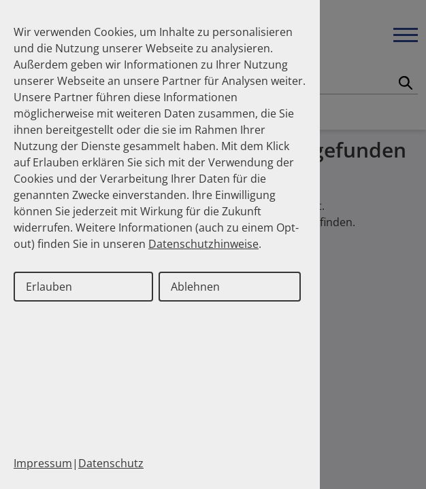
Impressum (43, 463)
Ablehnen (195, 286)
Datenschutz (111, 463)
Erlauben (49, 286)
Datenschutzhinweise (203, 243)
